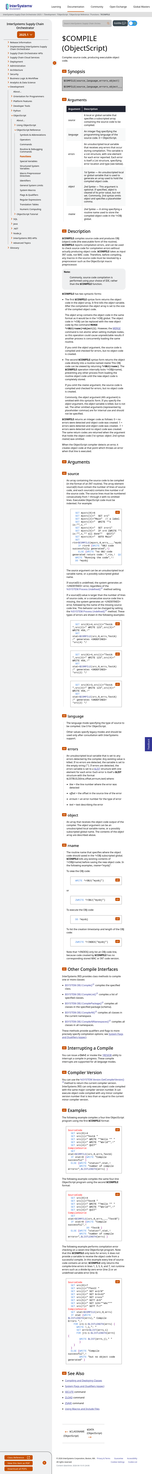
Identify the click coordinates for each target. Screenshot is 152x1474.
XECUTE (69, 1392)
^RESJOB (107, 1055)
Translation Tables (29, 204)
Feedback (148, 743)
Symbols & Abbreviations (33, 134)
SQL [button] (15, 218)
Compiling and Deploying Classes (83, 1380)
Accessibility (132, 1458)
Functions (95, 14)
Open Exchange (118, 6)
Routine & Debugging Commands (31, 150)
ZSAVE (68, 1403)
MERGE (117, 328)
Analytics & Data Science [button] (22, 82)
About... (17, 91)
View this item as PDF (18, 1463)
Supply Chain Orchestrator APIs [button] (26, 53)
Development (50, 14)
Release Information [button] (20, 42)
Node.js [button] (17, 233)
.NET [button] (15, 228)
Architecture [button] (16, 69)
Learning (56, 6)
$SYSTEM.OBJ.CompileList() (81, 994)
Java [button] (15, 223)
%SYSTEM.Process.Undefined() (84, 589)
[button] (64, 71)
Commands (26, 144)
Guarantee (118, 1458)
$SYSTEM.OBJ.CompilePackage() (84, 1003)
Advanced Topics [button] (22, 242)
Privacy (100, 1458)
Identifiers (25, 180)
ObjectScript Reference (79, 14)
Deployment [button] (16, 61)
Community (97, 6)
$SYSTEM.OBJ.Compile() (80, 985)
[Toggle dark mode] (132, 23)
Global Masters (141, 6)
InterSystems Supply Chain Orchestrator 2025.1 (22, 14)
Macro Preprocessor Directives (30, 174)
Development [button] (17, 86)
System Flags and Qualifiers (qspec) (84, 1386)
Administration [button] (18, 65)
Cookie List (132, 1462)
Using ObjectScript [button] (26, 125)
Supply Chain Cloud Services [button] (24, 57)
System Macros (28, 190)
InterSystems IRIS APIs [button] (25, 238)
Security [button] (14, 74)
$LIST (97, 768)
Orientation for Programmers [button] (28, 96)
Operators (25, 139)
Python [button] (17, 110)
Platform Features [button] (22, 101)
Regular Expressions (30, 199)
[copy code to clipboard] (117, 512)
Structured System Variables (29, 167)
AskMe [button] (121, 22)
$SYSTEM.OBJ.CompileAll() (81, 1012)
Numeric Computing (30, 209)
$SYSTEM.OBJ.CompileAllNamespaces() (88, 1021)
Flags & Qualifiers (29, 194)
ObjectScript (63, 14)
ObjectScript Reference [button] (29, 129)
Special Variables (28, 161)
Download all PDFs (17, 1469)
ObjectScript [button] (19, 115)
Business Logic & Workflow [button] (24, 78)
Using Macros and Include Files (82, 1409)
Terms (107, 1458)
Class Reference (18, 1458)
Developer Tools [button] (21, 105)
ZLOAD (69, 1397)
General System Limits (31, 185)
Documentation (75, 6)
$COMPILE (105, 14)
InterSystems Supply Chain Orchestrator (25, 26)
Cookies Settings (118, 1462)
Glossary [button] (14, 247)
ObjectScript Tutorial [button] (27, 214)
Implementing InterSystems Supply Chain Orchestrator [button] (28, 48)
